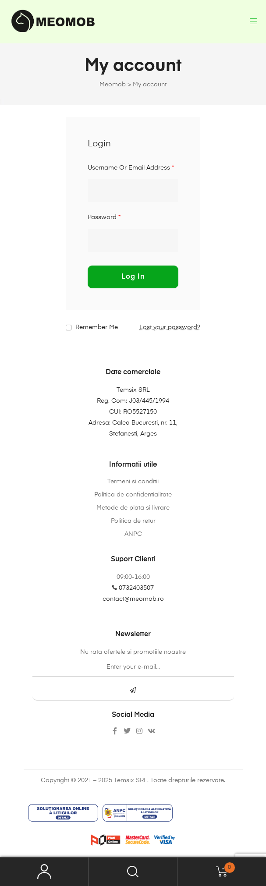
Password (104, 217)
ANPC (133, 534)
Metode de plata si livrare (133, 508)
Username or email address (131, 168)
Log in (133, 276)
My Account (44, 872)
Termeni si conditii (133, 481)
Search (133, 872)
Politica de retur (133, 521)
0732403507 (133, 588)
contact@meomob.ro (133, 599)
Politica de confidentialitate (133, 495)
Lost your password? (169, 327)
